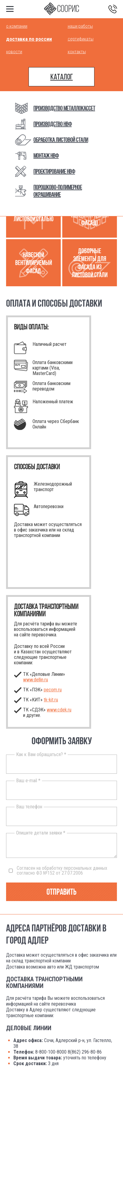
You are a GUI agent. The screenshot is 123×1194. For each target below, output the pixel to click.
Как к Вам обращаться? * (41, 754)
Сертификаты (81, 39)
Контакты (77, 51)
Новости (14, 51)
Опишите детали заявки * (40, 833)
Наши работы (80, 26)
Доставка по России (29, 39)
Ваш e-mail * (28, 780)
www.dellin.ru (35, 680)
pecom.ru (53, 690)
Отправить (61, 891)
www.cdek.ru (59, 710)
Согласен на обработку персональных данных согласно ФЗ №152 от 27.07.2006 (58, 871)
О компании (16, 26)
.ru (51, 700)
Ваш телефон (29, 806)
